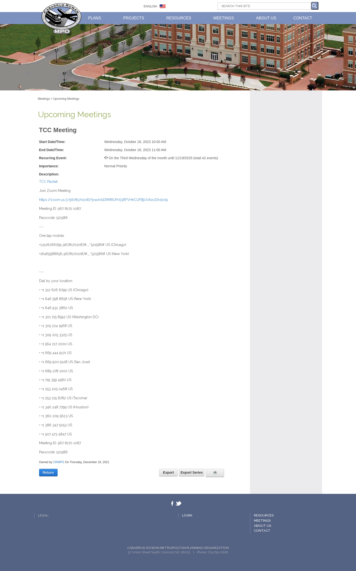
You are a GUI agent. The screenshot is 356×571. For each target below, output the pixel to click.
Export (168, 472)
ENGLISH (150, 6)
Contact (262, 530)
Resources (264, 515)
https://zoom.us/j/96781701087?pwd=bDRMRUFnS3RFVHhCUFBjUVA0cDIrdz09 (103, 200)
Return (48, 472)
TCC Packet (48, 182)
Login (187, 515)
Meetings (262, 520)
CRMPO (58, 462)
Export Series (192, 472)
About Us (262, 526)
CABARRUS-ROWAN (61, 18)
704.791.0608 (218, 552)
